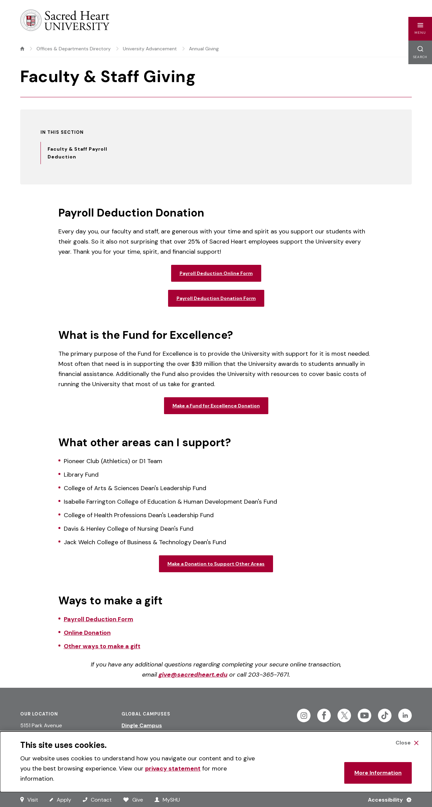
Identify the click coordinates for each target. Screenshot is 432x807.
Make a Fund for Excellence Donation (216, 406)
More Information (378, 772)
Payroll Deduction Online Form (216, 273)
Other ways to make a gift (102, 646)
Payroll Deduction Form (98, 619)
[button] (420, 29)
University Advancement (150, 49)
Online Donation (87, 633)
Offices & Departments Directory (73, 49)
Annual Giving (204, 49)
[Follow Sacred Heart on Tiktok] (384, 715)
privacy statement (172, 768)
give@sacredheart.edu (193, 675)
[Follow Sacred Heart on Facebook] (324, 715)
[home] (22, 49)
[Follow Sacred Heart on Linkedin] (405, 715)
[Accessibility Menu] (387, 799)
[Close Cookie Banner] (407, 743)
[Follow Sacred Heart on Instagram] (303, 715)
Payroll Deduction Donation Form (216, 298)
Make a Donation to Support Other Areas (216, 564)
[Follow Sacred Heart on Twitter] (344, 715)
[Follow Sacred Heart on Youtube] (364, 715)
